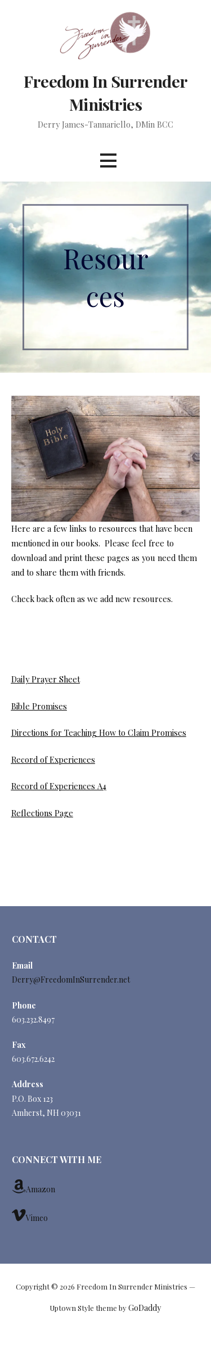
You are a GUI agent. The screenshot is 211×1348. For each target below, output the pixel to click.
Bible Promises (39, 706)
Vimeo (30, 1215)
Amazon (33, 1187)
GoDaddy (144, 1307)
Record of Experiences (53, 759)
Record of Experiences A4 (58, 785)
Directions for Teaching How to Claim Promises (98, 732)
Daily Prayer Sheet (45, 679)
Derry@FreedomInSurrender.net (71, 979)
